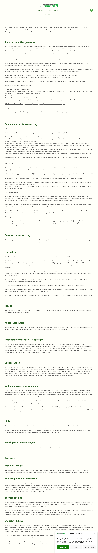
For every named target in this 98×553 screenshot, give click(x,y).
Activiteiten (48, 14)
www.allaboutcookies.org (40, 542)
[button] (95, 538)
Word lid (56, 10)
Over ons (40, 10)
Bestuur (48, 10)
